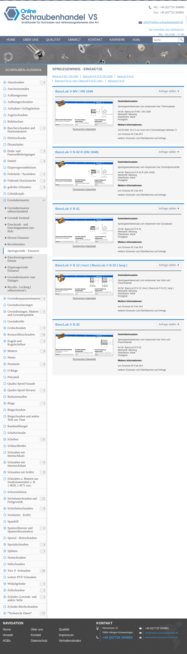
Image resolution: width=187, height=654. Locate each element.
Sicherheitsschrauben (20, 508)
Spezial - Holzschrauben (22, 537)
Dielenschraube (16, 138)
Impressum (66, 635)
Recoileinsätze (16, 244)
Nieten (11, 357)
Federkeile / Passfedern (21, 174)
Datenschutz (39, 640)
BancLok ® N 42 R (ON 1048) (98, 76)
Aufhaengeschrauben (20, 101)
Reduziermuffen (17, 396)
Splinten (12, 551)
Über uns (37, 629)
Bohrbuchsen (15, 121)
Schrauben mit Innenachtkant (16, 454)
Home (7, 629)
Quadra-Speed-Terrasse (21, 390)
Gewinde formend (18, 217)
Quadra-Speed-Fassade (21, 383)
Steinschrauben (16, 557)
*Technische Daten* (19, 613)
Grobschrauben (16, 328)
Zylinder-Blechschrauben (22, 606)
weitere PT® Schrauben (21, 577)
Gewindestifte (15, 321)
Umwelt (8, 635)
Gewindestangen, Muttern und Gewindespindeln (23, 313)
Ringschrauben (16, 409)
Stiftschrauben (16, 564)
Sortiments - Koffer (19, 515)
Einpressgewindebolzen (21, 167)
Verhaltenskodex (70, 640)
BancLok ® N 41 (125, 76)
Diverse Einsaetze (18, 237)
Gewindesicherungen (20, 305)
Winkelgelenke (16, 583)
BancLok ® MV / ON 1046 (65, 76)
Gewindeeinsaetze (18, 200)
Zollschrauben (16, 590)
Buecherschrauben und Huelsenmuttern (21, 129)
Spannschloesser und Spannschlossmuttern (20, 529)
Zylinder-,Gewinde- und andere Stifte (21, 598)
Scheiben (13, 439)
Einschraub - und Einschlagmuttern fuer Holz (20, 228)
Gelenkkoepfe (15, 193)
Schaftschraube (16, 432)
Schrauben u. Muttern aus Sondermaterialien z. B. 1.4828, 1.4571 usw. (22, 482)
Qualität (64, 629)
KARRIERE (117, 39)
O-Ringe (12, 370)
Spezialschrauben (17, 544)
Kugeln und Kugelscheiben (16, 342)
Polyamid (13, 377)
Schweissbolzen (17, 492)
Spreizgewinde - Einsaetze (23, 250)
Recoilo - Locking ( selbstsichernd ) (19, 288)
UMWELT (74, 39)
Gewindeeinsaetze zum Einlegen (21, 279)
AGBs (136, 39)
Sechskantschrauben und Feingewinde (22, 500)
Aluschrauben (15, 82)
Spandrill (13, 521)
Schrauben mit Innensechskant (16, 464)
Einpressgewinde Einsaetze (17, 269)
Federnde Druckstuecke (21, 180)
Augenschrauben (17, 115)
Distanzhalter (15, 144)
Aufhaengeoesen (17, 95)
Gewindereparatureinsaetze (23, 298)
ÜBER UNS (31, 39)
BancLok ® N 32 (116, 81)
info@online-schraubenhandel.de (163, 22)
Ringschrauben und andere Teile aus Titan (23, 418)
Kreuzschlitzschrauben (21, 334)
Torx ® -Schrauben (18, 570)
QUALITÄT (53, 39)
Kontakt (36, 635)
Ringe (11, 403)
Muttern (12, 350)
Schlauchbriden (16, 445)
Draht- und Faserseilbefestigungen (21, 152)
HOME (11, 39)
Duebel (11, 161)
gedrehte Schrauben (19, 187)
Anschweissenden (18, 88)
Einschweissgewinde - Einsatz (20, 259)
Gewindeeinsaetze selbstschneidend (18, 209)
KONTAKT (95, 39)
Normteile (13, 364)
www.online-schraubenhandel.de (161, 637)
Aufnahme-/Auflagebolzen (23, 108)
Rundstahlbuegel (17, 426)
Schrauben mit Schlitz (20, 472)
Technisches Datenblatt (84, 129)
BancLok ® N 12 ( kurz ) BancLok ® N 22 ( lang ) (79, 81)
